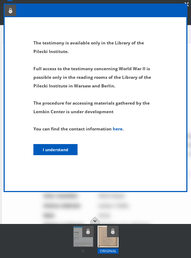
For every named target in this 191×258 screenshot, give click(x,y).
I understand (55, 149)
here (117, 129)
